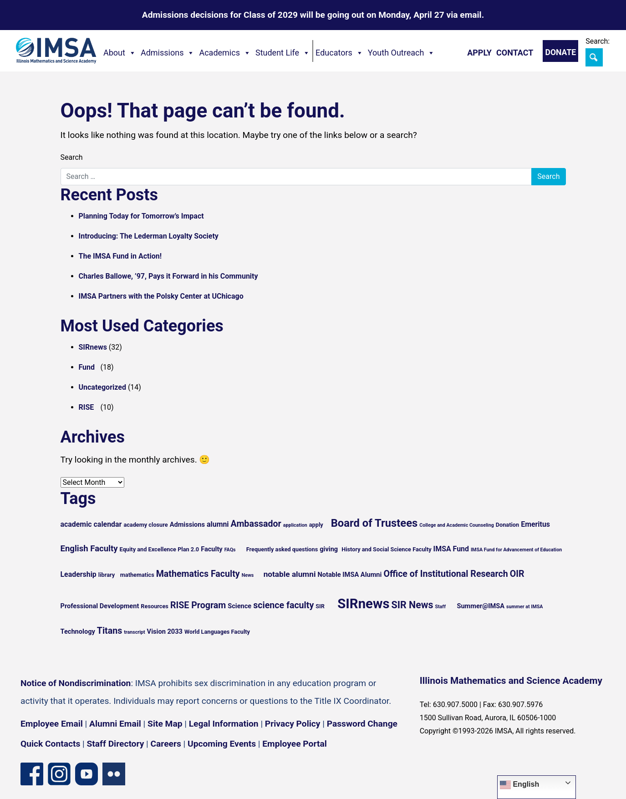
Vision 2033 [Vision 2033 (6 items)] (165, 631)
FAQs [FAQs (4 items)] (230, 550)
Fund (87, 367)
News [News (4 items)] (248, 575)
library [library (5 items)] (106, 574)
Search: (597, 41)
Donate (560, 52)
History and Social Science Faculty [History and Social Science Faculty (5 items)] (386, 549)
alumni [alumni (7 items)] (218, 524)
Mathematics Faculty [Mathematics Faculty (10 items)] (198, 574)
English (519, 784)
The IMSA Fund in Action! (120, 256)
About (119, 53)
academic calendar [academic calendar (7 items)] (91, 524)
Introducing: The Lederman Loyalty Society (149, 236)
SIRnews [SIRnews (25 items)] (363, 603)
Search (72, 157)
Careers (166, 743)
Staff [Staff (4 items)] (440, 607)
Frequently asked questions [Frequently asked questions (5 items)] (282, 549)
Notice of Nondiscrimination (75, 683)
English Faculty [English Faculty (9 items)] (89, 549)
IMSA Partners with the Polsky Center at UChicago (161, 296)
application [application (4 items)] (295, 525)
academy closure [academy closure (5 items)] (145, 524)
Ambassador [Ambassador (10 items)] (256, 524)
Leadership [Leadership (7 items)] (79, 574)
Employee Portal (294, 743)
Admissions (168, 53)
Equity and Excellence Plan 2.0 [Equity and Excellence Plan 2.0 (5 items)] (159, 549)
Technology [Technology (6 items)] (78, 631)
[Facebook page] (31, 774)
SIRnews (93, 347)
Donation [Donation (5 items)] (507, 524)
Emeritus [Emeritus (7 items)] (535, 524)
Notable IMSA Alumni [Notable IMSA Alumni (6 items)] (349, 574)
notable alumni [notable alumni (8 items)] (290, 574)
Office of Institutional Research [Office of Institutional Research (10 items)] (445, 574)
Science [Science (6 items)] (239, 606)
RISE (86, 407)
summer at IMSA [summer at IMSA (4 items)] (524, 607)
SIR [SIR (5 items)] (320, 606)
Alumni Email (115, 723)
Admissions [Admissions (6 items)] (187, 524)
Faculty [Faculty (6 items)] (212, 549)
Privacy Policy (293, 723)
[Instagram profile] (59, 774)
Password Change (362, 723)
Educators (339, 53)
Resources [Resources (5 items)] (154, 606)
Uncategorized (102, 387)
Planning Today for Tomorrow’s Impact (141, 216)
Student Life (282, 53)
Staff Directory (115, 743)
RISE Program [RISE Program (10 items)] (198, 605)
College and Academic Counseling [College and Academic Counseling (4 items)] (456, 525)
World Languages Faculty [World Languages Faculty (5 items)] (217, 631)
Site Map (165, 723)
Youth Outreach (401, 53)
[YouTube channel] (86, 774)
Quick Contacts (50, 743)
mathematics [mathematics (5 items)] (137, 574)
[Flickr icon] (113, 774)
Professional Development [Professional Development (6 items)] (100, 606)
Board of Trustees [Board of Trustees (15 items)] (374, 523)
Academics (225, 53)
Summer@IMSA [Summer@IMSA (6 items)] (480, 606)
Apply (479, 52)
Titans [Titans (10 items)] (109, 631)
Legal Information (224, 723)
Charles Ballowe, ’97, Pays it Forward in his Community (168, 276)
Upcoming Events (222, 743)
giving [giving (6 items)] (329, 549)
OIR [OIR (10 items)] (517, 574)
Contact (514, 52)
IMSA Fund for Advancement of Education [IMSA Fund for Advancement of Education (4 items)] (516, 550)
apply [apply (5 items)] (316, 524)
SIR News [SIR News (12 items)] (412, 605)
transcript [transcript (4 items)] (134, 632)
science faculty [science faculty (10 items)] (283, 605)
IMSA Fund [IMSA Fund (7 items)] (451, 549)
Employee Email (51, 723)
